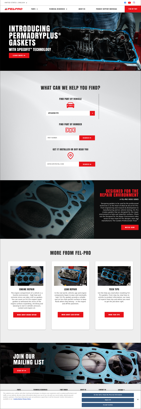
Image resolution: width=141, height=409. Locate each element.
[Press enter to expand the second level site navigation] (37, 9)
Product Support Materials (106, 9)
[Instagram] (134, 3)
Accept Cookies (108, 405)
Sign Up (20, 370)
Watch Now (130, 227)
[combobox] (68, 113)
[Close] (138, 399)
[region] (70, 399)
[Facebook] (125, 3)
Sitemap (121, 390)
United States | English (15, 2)
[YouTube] (129, 3)
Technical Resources (57, 9)
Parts (33, 9)
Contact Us (102, 389)
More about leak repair (70, 315)
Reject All (108, 400)
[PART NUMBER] (62, 137)
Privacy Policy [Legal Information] (27, 399)
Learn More (18, 55)
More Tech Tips (114, 315)
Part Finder (64, 389)
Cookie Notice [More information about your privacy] (17, 399)
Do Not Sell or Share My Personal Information (108, 395)
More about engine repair (26, 315)
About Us (82, 9)
